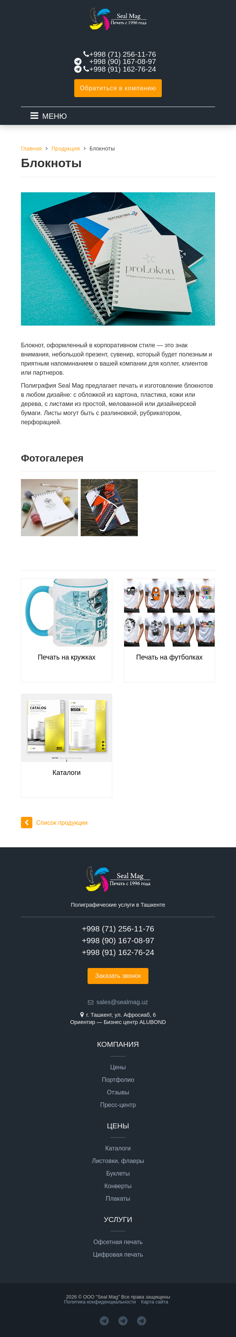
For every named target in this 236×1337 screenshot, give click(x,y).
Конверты (118, 1186)
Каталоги (67, 772)
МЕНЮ (54, 116)
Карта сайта (154, 1302)
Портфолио (118, 1080)
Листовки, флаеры (118, 1161)
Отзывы (118, 1092)
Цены (118, 1067)
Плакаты (118, 1199)
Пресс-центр (118, 1105)
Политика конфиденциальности (100, 1302)
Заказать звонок (118, 976)
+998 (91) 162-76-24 (122, 69)
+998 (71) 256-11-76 (122, 54)
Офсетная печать (118, 1242)
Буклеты (118, 1174)
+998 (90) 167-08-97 (122, 61)
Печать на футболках (169, 657)
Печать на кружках (67, 657)
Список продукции (54, 822)
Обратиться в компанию (118, 88)
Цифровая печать (118, 1255)
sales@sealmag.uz (122, 1002)
